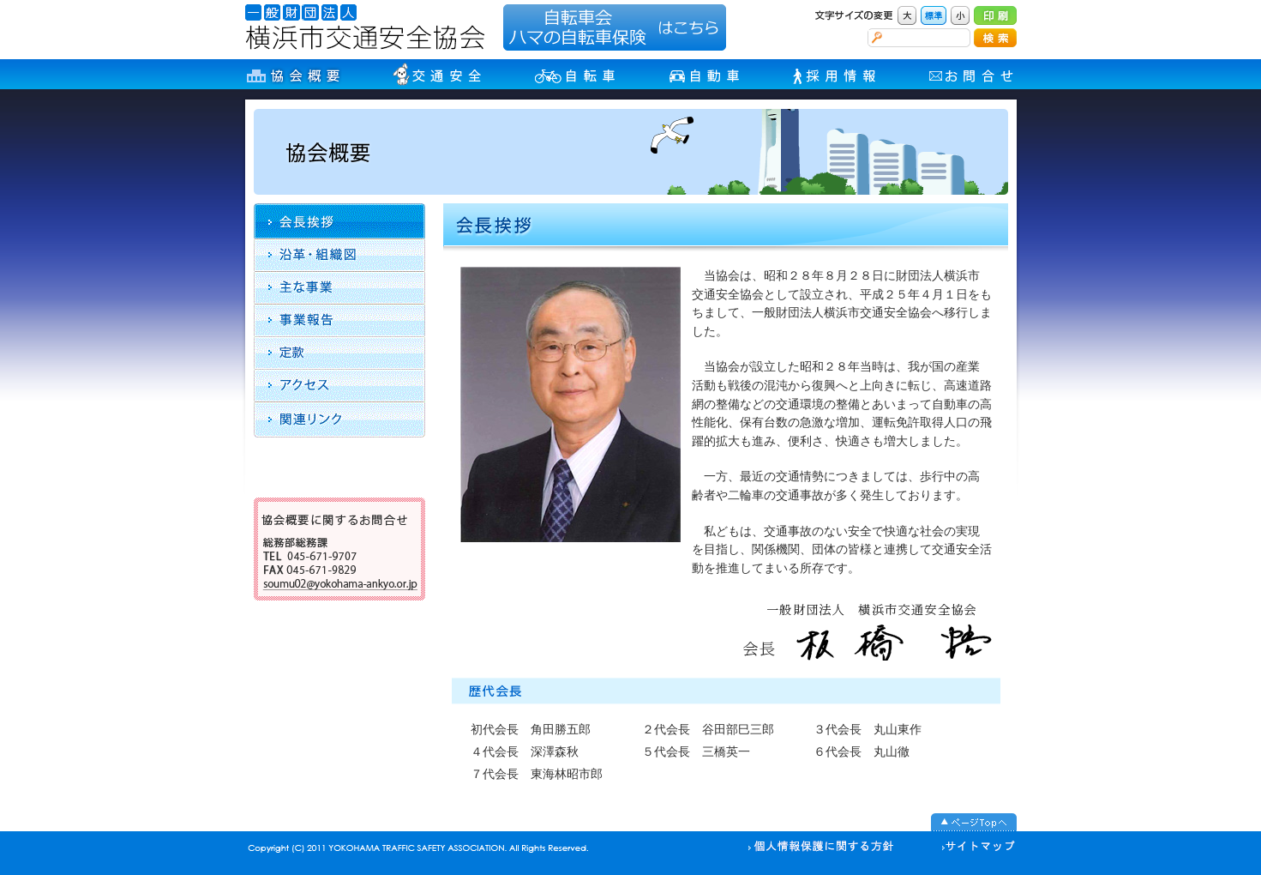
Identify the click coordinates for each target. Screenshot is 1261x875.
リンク (339, 419)
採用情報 (836, 74)
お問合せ (973, 74)
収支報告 (339, 320)
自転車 (577, 74)
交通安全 (438, 74)
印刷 (995, 15)
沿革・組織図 (339, 254)
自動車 (706, 74)
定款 (339, 352)
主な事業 (339, 287)
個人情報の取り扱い (821, 847)
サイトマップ (972, 847)
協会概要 (293, 74)
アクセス (339, 385)
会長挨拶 (348, 220)
